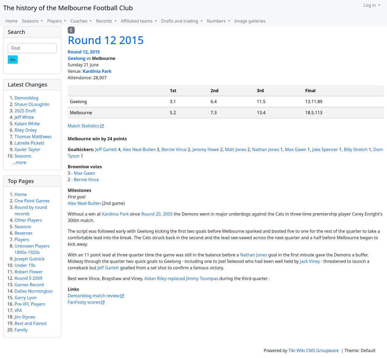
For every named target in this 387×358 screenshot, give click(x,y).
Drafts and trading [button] (180, 21)
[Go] (13, 59)
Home (11, 21)
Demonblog (26, 98)
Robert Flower (29, 272)
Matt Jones (235, 149)
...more (19, 162)
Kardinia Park (97, 71)
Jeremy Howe (205, 149)
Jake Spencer (325, 149)
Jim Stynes (25, 317)
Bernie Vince (174, 149)
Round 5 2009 (28, 278)
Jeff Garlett (106, 149)
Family (21, 330)
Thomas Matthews (33, 136)
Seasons (23, 156)
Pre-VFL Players (30, 304)
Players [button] (55, 21)
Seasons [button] (31, 21)
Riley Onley (26, 130)
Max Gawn (295, 149)
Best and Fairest (31, 323)
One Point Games (32, 201)
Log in (370, 5)
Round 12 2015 (106, 40)
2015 (95, 52)
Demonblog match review (94, 296)
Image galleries (250, 21)
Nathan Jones (265, 149)
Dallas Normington (34, 291)
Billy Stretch (355, 149)
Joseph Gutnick (30, 259)
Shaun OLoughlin (32, 104)
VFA (18, 310)
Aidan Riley (155, 278)
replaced (176, 278)
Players (22, 239)
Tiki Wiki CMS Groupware (314, 350)
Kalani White (27, 124)
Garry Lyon (26, 297)
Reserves (24, 233)
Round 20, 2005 (157, 214)
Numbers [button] (217, 21)
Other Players (28, 220)
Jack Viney (310, 261)
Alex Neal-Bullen (139, 149)
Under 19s (25, 265)
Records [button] (104, 21)
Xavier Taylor (27, 149)
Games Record (29, 285)
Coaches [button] (79, 21)
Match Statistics (83, 126)
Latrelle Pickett (29, 143)
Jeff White (24, 117)
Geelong (76, 58)
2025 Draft (25, 111)
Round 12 (78, 52)
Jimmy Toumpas (202, 278)
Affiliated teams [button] (137, 21)
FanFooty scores (84, 302)
